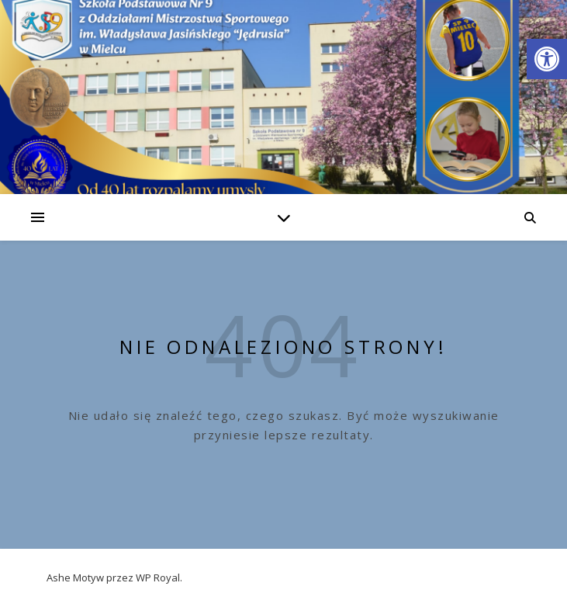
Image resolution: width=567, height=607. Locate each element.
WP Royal (158, 577)
